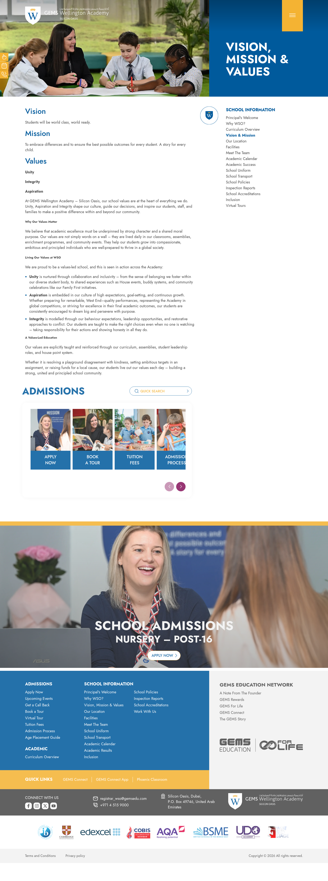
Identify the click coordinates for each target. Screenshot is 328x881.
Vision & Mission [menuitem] (240, 135)
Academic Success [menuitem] (241, 164)
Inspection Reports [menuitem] (240, 188)
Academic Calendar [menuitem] (241, 158)
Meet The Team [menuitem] (238, 153)
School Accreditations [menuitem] (243, 194)
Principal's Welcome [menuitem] (242, 117)
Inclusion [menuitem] (233, 199)
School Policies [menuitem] (238, 182)
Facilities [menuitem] (233, 147)
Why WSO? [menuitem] (235, 123)
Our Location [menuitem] (236, 141)
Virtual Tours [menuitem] (236, 205)
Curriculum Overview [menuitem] (243, 129)
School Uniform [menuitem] (238, 170)
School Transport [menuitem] (239, 176)
